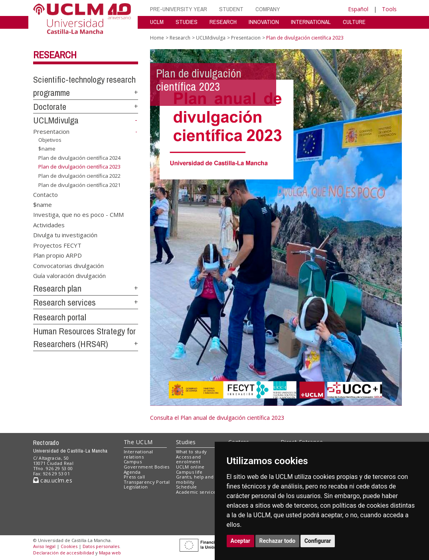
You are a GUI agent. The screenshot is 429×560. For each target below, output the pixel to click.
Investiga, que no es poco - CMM (78, 214)
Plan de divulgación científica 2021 (79, 185)
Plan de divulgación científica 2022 (79, 175)
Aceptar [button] (241, 541)
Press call (134, 477)
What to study (191, 452)
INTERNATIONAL (311, 22)
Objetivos (49, 139)
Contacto (45, 194)
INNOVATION (264, 22)
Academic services (197, 492)
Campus (133, 462)
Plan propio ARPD (57, 255)
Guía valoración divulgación (69, 275)
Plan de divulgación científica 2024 (79, 157)
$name (46, 148)
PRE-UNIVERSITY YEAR (178, 9)
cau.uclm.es (52, 480)
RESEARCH (223, 22)
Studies (186, 442)
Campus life (189, 472)
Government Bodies (147, 467)
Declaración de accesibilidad (63, 553)
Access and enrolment (188, 459)
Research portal (59, 317)
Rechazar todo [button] (277, 541)
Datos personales (101, 546)
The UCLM (138, 442)
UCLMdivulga (56, 120)
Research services (64, 302)
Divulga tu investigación (65, 235)
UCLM (157, 22)
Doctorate (49, 107)
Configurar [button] (317, 541)
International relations (138, 454)
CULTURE (354, 22)
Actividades (49, 224)
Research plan (57, 288)
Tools (389, 9)
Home (157, 37)
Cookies (69, 546)
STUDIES (187, 22)
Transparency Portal (147, 482)
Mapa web (110, 553)
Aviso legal (44, 546)
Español (358, 9)
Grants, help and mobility (195, 479)
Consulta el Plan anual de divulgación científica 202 (215, 417)
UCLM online (190, 467)
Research (55, 54)
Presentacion (51, 131)
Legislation (136, 487)
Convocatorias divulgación (68, 265)
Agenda (132, 472)
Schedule (186, 487)
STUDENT (231, 9)
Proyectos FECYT (57, 245)
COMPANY (267, 9)
